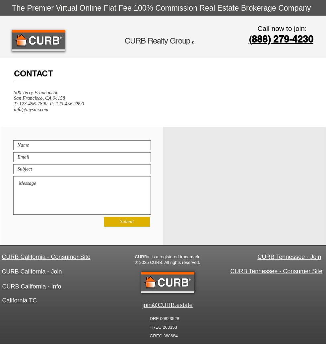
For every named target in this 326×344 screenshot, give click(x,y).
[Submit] (127, 222)
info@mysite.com (31, 109)
